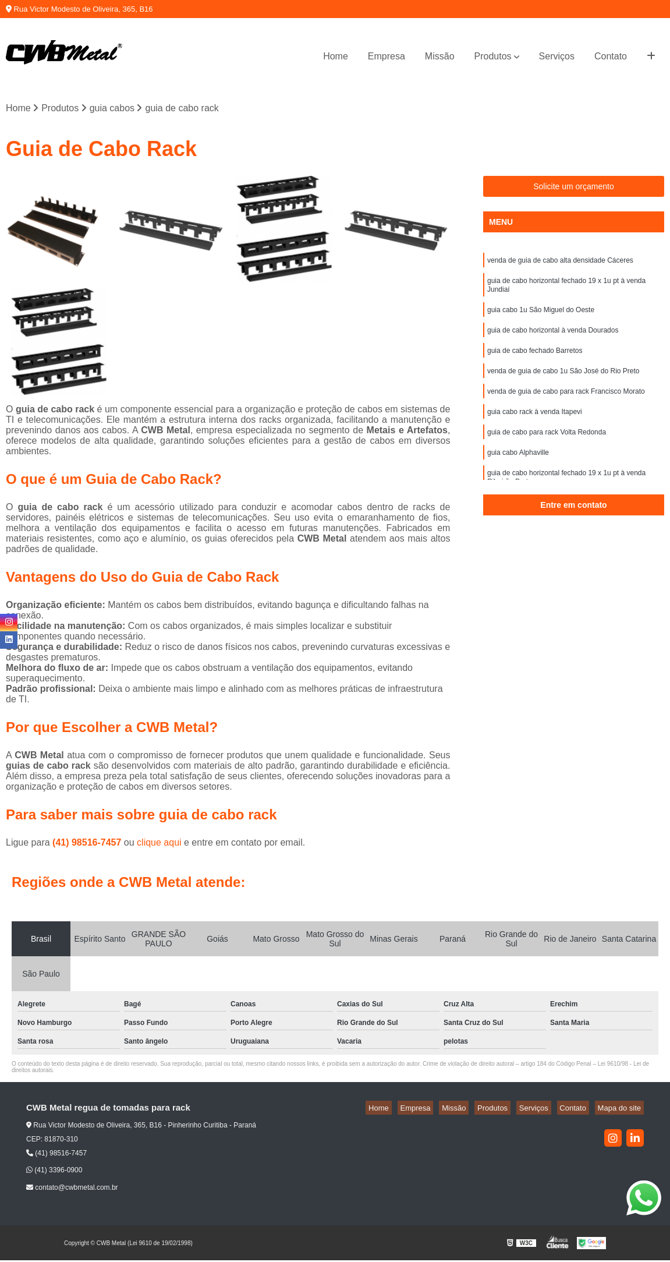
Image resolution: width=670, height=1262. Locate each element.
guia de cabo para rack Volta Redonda (546, 451)
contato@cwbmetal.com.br (72, 1189)
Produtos (493, 56)
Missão (440, 56)
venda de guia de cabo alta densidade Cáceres (560, 263)
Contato (610, 56)
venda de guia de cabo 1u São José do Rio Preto (563, 384)
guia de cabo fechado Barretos (534, 362)
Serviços (557, 56)
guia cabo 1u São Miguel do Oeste (540, 318)
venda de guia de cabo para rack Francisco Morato (566, 406)
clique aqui (159, 844)
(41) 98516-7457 (88, 844)
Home (335, 56)
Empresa (386, 56)
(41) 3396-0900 (54, 1172)
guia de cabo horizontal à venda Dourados (553, 340)
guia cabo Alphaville (518, 473)
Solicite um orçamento (573, 188)
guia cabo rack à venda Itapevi (534, 429)
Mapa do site (621, 1109)
